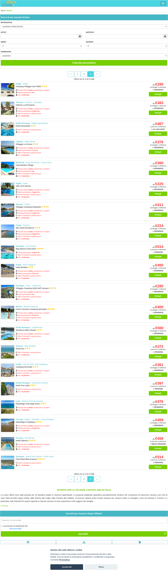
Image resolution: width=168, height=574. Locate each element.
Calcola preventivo (84, 62)
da (158, 87)
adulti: (3, 42)
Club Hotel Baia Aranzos (30, 459)
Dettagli (158, 94)
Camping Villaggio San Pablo (31, 86)
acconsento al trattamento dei (14, 527)
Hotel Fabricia (26, 440)
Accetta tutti (67, 567)
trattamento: (6, 52)
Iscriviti (122, 533)
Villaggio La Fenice (27, 144)
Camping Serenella (27, 367)
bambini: (90, 42)
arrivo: (4, 32)
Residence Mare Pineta (29, 330)
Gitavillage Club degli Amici (31, 403)
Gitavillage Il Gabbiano (29, 422)
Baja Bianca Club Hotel (30, 248)
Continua (4, 506)
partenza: (90, 32)
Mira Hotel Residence (28, 228)
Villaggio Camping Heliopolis (32, 207)
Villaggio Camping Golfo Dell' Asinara (36, 288)
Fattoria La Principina (25, 105)
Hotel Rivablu (24, 267)
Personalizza (64, 560)
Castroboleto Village (25, 165)
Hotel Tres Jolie (25, 385)
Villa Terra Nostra (23, 186)
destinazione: (6, 22)
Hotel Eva (23, 348)
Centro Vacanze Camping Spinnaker (35, 309)
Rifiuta (101, 567)
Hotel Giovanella (26, 126)
